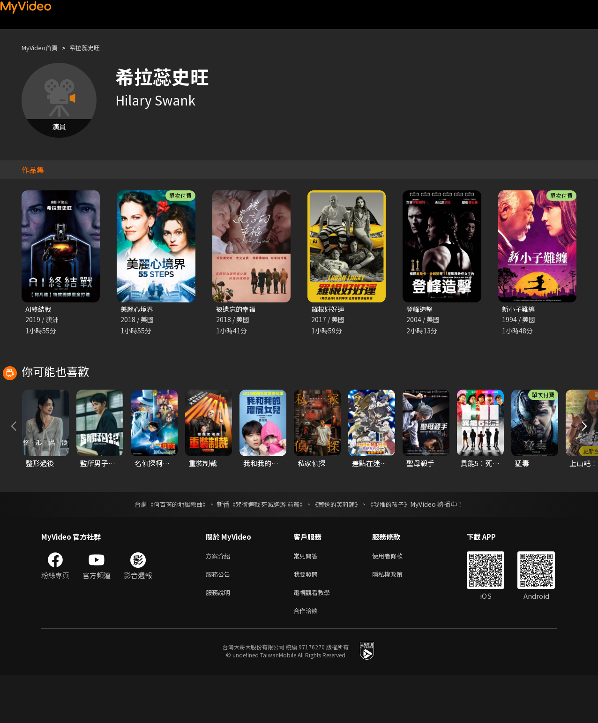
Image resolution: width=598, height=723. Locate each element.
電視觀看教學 (314, 638)
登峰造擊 (420, 309)
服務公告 (220, 619)
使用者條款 (395, 599)
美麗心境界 (138, 309)
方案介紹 (220, 599)
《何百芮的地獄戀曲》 (172, 546)
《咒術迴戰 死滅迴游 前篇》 (266, 546)
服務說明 (220, 638)
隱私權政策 (395, 619)
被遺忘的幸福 (237, 309)
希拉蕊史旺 (93, 48)
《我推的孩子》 (396, 546)
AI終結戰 (39, 309)
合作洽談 (307, 658)
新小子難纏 (519, 309)
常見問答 (307, 599)
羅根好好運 (328, 309)
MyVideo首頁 (43, 48)
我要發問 (307, 619)
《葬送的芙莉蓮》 (340, 546)
